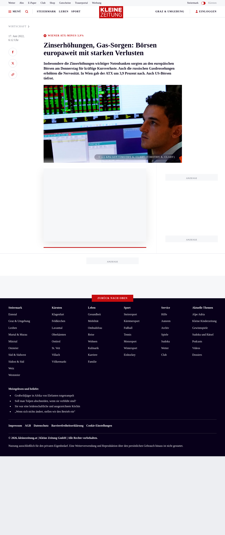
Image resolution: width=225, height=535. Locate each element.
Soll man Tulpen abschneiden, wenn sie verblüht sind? (45, 400)
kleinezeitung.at (27, 437)
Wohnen (92, 341)
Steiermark (46, 11)
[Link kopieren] (12, 74)
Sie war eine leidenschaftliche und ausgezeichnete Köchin (47, 406)
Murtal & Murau (17, 334)
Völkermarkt (59, 361)
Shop (52, 3)
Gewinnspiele (200, 327)
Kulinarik (93, 348)
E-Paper (32, 3)
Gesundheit (94, 314)
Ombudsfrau (95, 327)
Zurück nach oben (113, 298)
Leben (63, 11)
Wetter (11, 3)
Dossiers (197, 354)
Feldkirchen (58, 321)
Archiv (165, 327)
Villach (56, 354)
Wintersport (130, 348)
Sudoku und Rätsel (203, 334)
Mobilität (93, 321)
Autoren (165, 321)
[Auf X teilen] (12, 63)
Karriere (92, 354)
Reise (91, 334)
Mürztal (12, 341)
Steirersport (130, 314)
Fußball (128, 327)
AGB (28, 425)
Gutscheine (65, 3)
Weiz (11, 368)
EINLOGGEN (206, 12)
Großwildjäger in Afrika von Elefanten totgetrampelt (44, 395)
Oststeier (13, 348)
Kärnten (212, 3)
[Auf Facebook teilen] (12, 52)
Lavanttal (57, 327)
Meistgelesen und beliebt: (23, 388)
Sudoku (165, 341)
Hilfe (164, 314)
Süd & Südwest (17, 354)
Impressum (15, 425)
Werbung (96, 3)
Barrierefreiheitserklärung (67, 425)
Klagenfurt (58, 314)
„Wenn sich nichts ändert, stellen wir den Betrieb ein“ (45, 411)
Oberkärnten (59, 334)
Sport (76, 11)
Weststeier (14, 374)
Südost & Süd (16, 361)
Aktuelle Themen (202, 307)
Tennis (127, 334)
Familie (92, 361)
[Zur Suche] (26, 11)
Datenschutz (41, 425)
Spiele (164, 334)
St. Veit (56, 348)
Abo (22, 3)
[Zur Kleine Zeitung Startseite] (111, 14)
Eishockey (130, 354)
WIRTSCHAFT (18, 26)
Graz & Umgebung (169, 11)
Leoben (12, 327)
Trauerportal (81, 3)
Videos (196, 348)
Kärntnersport (131, 321)
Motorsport (130, 341)
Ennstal (12, 314)
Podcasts (197, 341)
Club (43, 3)
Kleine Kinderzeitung (204, 321)
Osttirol (56, 341)
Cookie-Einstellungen (99, 425)
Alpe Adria (198, 314)
